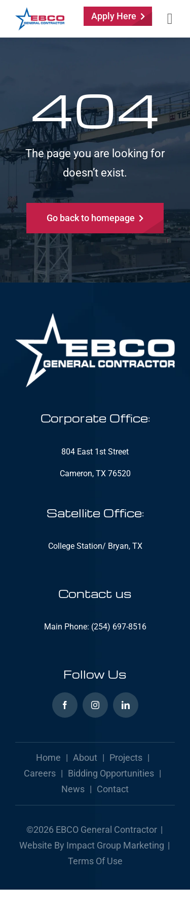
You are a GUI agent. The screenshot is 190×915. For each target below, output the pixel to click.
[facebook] (65, 705)
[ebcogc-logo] (39, 11)
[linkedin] (125, 705)
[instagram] (95, 705)
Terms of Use (95, 861)
